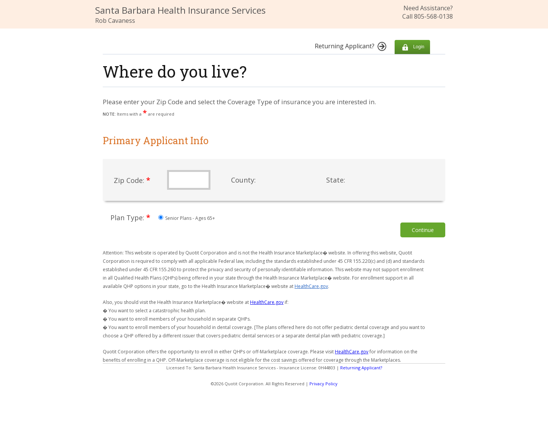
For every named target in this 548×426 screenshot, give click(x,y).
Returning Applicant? (361, 367)
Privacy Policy (323, 383)
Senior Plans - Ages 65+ (186, 218)
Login (412, 47)
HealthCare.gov (311, 286)
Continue (423, 230)
